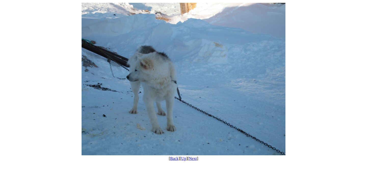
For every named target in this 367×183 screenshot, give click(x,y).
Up (183, 158)
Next (193, 158)
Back (174, 158)
